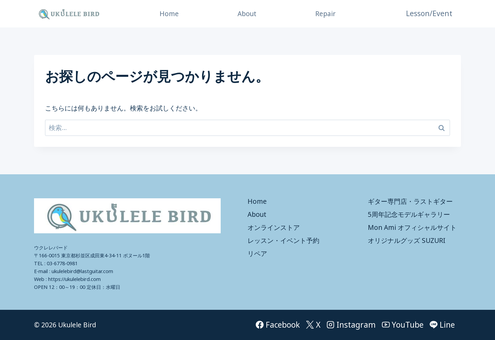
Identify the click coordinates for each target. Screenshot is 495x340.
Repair (325, 13)
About (247, 13)
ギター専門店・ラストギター (410, 201)
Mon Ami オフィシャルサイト (412, 227)
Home (169, 13)
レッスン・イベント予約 (283, 240)
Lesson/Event (429, 13)
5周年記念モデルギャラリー (409, 214)
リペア (257, 253)
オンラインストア (274, 227)
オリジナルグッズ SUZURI (407, 240)
